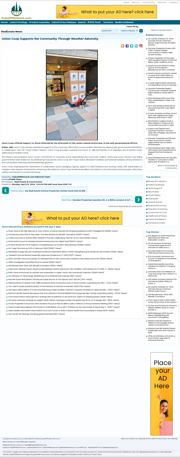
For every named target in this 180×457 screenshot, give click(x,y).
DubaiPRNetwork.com (50, 447)
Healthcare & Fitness (157, 216)
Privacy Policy (148, 2)
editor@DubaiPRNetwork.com (36, 445)
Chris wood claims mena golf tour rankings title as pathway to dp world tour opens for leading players (54, 296)
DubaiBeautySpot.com (110, 447)
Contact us (174, 2)
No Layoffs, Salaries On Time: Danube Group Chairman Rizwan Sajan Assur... (161, 289)
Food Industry (154, 195)
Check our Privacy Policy (92, 454)
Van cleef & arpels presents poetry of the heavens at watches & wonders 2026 (43, 286)
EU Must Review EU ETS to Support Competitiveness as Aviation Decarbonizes (42, 245)
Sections (108, 22)
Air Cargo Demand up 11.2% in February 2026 (28, 248)
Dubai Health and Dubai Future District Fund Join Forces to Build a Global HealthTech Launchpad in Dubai (55, 310)
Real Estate (153, 198)
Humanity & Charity (156, 223)
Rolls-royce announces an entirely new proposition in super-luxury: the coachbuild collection (50, 272)
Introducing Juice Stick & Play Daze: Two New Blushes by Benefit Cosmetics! (42, 234)
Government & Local (157, 212)
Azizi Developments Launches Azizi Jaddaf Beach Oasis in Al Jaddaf (161, 100)
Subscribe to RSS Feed (146, 439)
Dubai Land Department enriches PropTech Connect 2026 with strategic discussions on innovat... (162, 131)
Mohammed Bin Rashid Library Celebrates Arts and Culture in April (161, 330)
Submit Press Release (64, 22)
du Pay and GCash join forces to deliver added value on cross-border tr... (162, 307)
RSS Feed (94, 22)
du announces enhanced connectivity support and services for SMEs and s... (159, 245)
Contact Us (133, 439)
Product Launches (39, 22)
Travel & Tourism (155, 202)
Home (126, 2)
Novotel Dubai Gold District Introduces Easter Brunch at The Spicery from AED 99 (44, 279)
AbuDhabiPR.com (94, 447)
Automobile (153, 192)
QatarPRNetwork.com (67, 447)
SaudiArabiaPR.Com (34, 447)
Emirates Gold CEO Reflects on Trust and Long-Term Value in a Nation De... (162, 273)
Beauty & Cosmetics (157, 181)
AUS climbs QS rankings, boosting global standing (30, 314)
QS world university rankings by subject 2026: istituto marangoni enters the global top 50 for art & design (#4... (57, 300)
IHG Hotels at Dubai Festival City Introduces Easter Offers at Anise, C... (162, 281)
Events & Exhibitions (157, 219)
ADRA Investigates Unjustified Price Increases (28, 262)
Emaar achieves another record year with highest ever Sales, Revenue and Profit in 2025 (162, 115)
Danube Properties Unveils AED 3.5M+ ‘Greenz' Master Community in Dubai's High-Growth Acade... (161, 51)
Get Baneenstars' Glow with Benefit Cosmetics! (29, 265)
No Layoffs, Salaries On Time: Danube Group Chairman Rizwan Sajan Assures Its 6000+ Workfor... (162, 41)
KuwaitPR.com (81, 447)
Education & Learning (157, 209)
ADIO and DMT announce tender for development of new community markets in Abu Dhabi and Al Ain (53, 258)
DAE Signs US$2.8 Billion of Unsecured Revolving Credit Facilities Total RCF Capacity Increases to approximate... (57, 289)
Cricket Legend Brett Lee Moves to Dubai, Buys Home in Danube (162, 84)
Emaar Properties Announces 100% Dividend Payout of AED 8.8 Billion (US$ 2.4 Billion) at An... (162, 60)
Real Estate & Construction (28, 182)
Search (82, 22)
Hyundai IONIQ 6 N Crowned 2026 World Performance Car (161, 252)
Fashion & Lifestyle (156, 185)
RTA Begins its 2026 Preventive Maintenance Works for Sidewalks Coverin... (161, 237)
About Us (124, 439)
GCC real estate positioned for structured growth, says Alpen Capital (161, 107)
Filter (129, 26)
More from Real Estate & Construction (125, 206)
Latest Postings (18, 22)
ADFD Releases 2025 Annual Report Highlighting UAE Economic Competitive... (160, 315)
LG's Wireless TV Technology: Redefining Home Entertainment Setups (38, 276)
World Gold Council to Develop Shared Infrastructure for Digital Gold (38, 241)
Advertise (162, 2)
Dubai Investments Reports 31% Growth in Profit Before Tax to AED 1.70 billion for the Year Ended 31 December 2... (57, 307)
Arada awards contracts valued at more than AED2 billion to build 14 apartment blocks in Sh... (162, 76)
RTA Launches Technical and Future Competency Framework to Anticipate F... (162, 258)
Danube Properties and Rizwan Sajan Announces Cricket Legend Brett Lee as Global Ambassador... (162, 141)
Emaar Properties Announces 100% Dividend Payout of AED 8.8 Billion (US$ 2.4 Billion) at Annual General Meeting (58, 303)
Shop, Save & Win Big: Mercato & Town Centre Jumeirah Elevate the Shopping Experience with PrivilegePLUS (56, 231)
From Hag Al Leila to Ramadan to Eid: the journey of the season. (162, 301)
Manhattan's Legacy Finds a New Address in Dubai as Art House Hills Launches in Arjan (161, 123)
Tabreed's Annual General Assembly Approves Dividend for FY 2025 (38, 255)
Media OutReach (124, 22)
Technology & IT (155, 188)
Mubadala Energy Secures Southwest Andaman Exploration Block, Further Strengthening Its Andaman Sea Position (59, 251)
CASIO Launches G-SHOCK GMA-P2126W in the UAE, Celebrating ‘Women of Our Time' (46, 238)
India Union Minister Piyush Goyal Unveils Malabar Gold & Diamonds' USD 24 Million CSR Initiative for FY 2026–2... (57, 269)
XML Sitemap (172, 439)
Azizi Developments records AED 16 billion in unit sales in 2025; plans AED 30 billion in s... (162, 159)
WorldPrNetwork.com (18, 447)
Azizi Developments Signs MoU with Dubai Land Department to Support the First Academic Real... (162, 151)
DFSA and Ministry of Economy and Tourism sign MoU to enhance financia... (161, 338)
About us (136, 2)
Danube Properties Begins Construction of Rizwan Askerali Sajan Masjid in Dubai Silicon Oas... (162, 91)
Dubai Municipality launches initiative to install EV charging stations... (161, 266)
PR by (135, 26)
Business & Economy (157, 205)
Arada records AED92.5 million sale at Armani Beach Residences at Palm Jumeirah (161, 67)
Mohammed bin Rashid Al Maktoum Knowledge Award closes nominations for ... (160, 322)
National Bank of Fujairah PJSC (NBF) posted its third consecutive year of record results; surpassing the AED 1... (57, 283)
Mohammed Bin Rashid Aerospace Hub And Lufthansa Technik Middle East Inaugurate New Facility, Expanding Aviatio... (61, 293)
